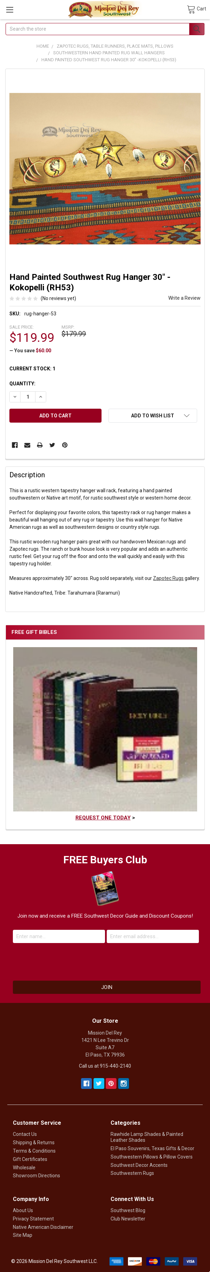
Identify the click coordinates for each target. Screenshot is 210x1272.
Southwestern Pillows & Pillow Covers (152, 1157)
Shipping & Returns (34, 1142)
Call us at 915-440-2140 (105, 1066)
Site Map (22, 1235)
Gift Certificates (30, 1159)
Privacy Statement (33, 1219)
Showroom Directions (36, 1175)
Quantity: (22, 383)
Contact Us (25, 1134)
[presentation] (105, 960)
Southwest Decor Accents (139, 1165)
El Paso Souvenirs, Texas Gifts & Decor (152, 1148)
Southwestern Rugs (132, 1173)
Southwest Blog (128, 1210)
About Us (23, 1210)
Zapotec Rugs (168, 578)
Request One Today (103, 818)
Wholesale (24, 1167)
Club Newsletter (128, 1219)
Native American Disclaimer (43, 1227)
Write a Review (184, 298)
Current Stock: (32, 368)
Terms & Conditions (34, 1151)
